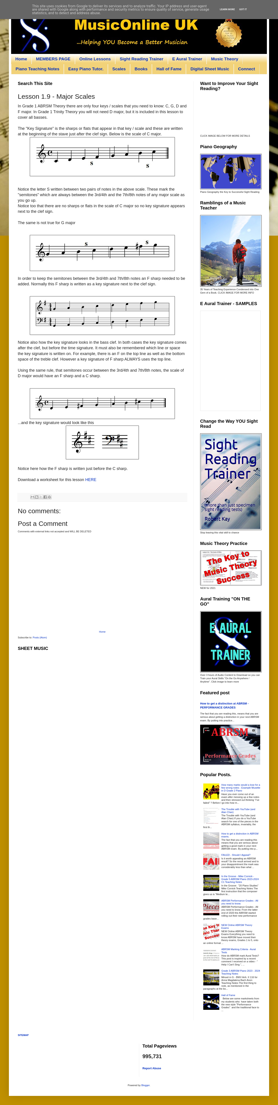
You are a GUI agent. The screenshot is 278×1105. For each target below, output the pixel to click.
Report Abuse (152, 1068)
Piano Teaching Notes (37, 69)
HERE (90, 480)
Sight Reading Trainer (141, 59)
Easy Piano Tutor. (85, 69)
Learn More (227, 9)
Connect (246, 69)
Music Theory (224, 59)
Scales (119, 69)
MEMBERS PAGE (53, 59)
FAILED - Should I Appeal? (235, 855)
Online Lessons (95, 59)
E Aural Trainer (187, 59)
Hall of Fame (168, 69)
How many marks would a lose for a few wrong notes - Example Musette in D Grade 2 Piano (240, 787)
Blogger (145, 1085)
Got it (243, 9)
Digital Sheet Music (209, 69)
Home (21, 59)
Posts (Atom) (40, 637)
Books (141, 69)
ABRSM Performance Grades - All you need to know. (239, 902)
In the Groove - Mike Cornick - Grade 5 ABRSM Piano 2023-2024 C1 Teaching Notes (240, 879)
